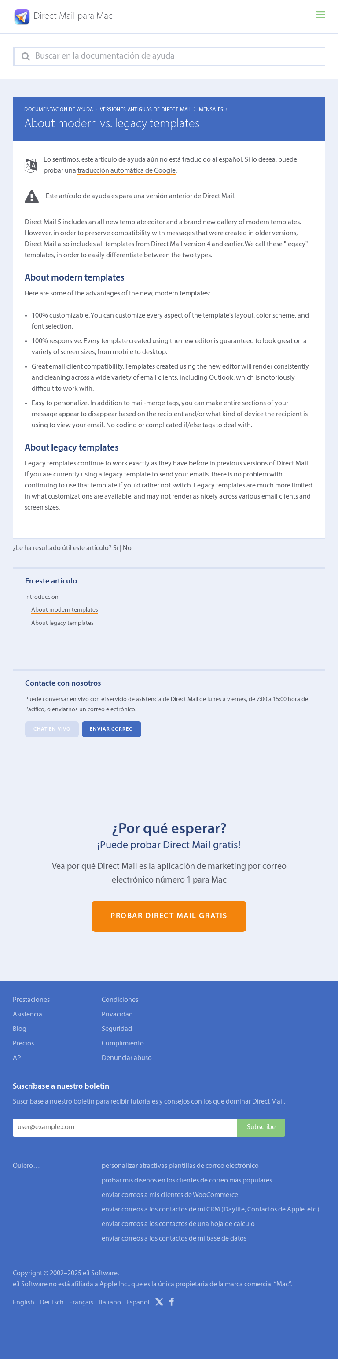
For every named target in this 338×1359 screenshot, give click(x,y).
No (127, 548)
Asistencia (27, 1014)
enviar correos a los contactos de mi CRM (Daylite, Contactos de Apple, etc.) (211, 1209)
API (18, 1058)
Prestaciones (31, 1000)
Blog (19, 1029)
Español (138, 1302)
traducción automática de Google (126, 170)
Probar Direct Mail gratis (168, 916)
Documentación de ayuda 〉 (62, 109)
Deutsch (52, 1302)
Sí (115, 548)
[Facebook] (171, 1303)
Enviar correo (111, 729)
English (23, 1302)
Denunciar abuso (127, 1058)
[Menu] (320, 17)
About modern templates (64, 610)
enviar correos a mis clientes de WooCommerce (170, 1195)
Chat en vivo (51, 729)
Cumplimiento (123, 1043)
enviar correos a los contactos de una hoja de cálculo (178, 1224)
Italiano (110, 1302)
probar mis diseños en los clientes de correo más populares (187, 1180)
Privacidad (117, 1014)
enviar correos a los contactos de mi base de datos (174, 1238)
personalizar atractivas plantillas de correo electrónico (180, 1166)
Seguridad (117, 1029)
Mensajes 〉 (215, 109)
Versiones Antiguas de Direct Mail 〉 (149, 109)
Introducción (42, 597)
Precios (23, 1043)
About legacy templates (62, 623)
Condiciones (120, 1000)
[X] (159, 1303)
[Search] (26, 57)
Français (81, 1302)
